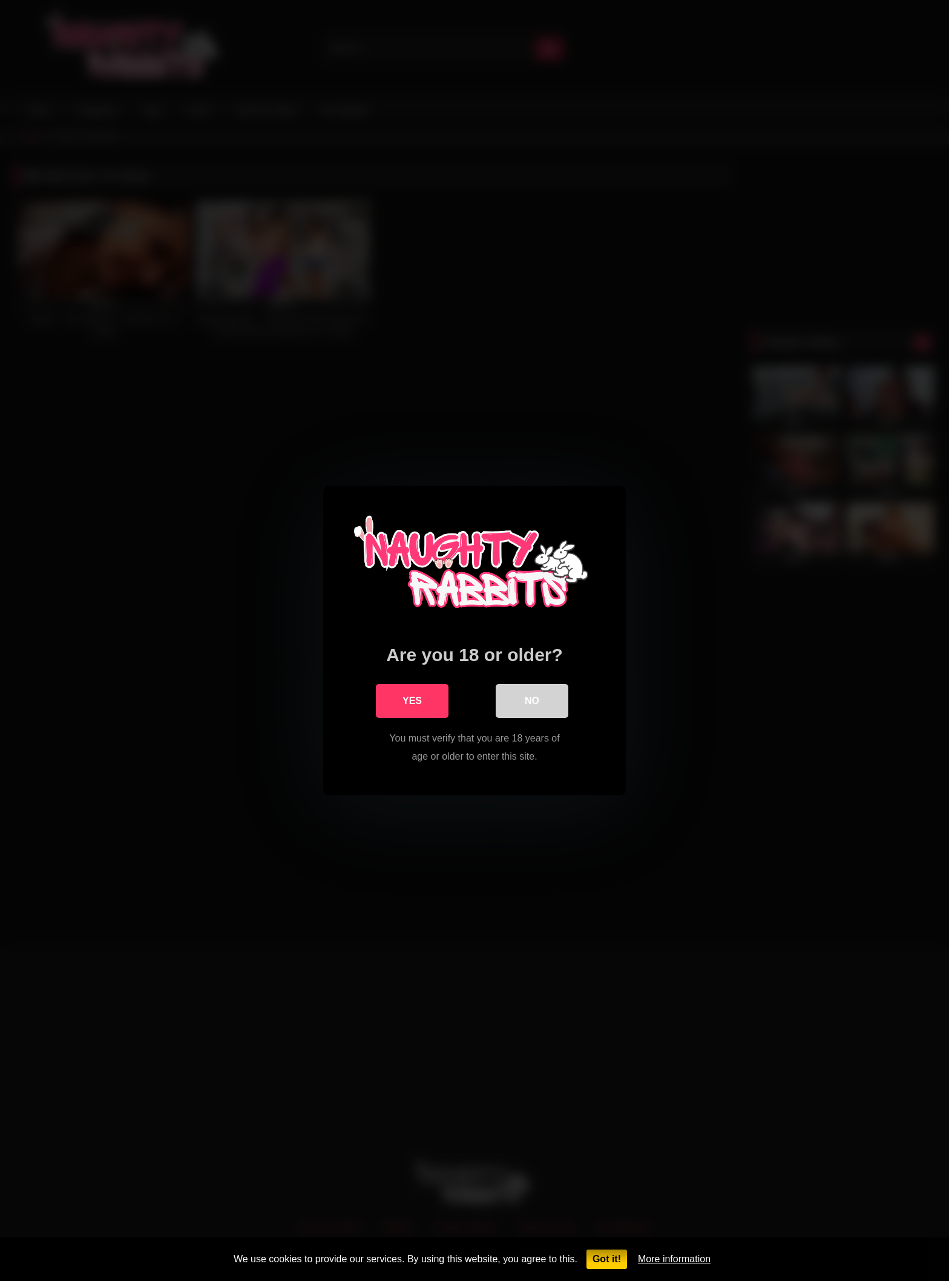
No (532, 701)
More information (674, 1259)
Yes (412, 701)
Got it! (607, 1259)
